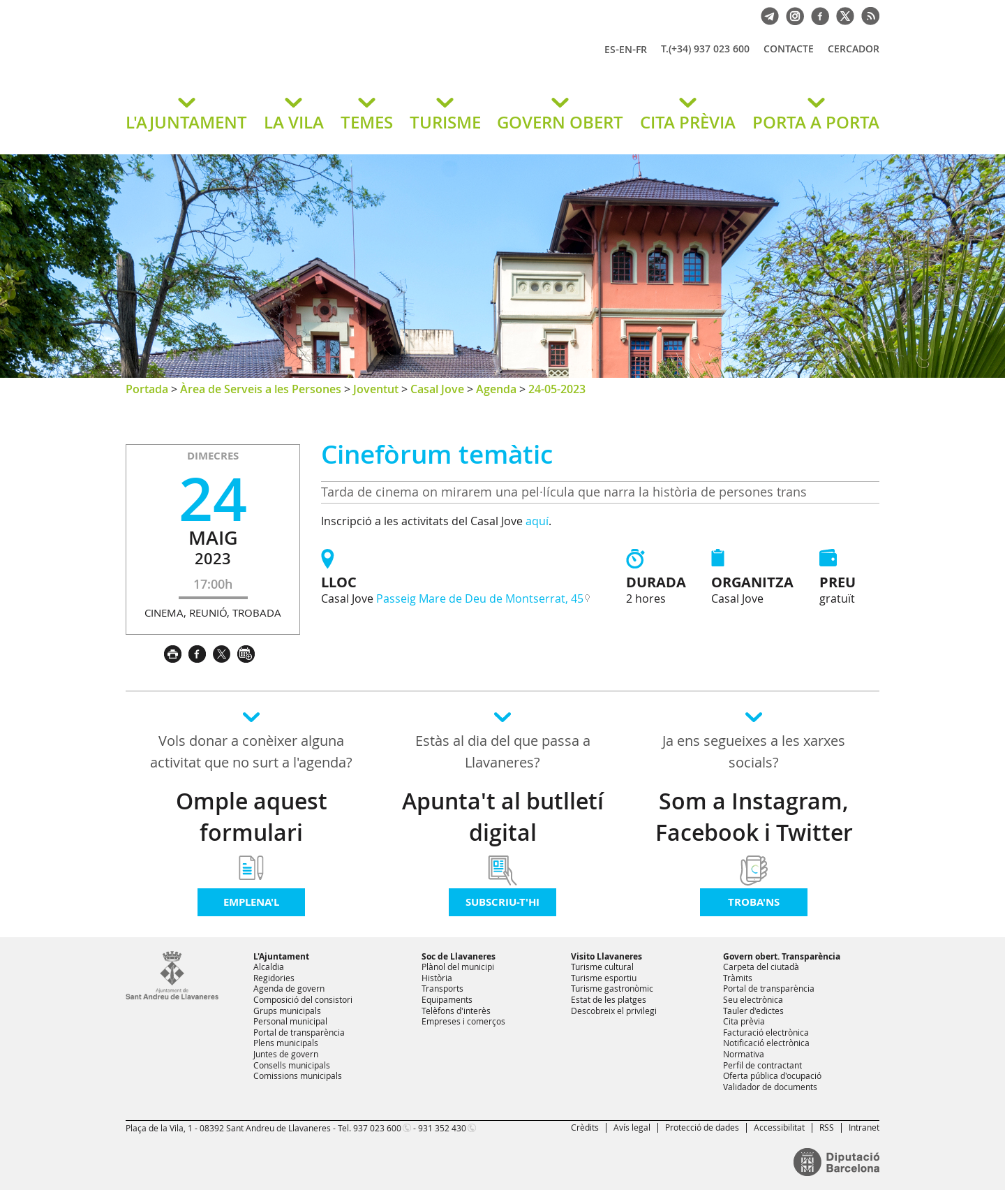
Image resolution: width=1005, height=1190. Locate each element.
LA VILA (294, 122)
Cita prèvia (744, 1021)
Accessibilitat (779, 1127)
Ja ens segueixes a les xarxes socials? (753, 751)
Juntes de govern (285, 1053)
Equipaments (447, 999)
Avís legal (631, 1127)
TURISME (445, 122)
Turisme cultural (602, 966)
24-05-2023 (557, 389)
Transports (442, 988)
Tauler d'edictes (753, 1010)
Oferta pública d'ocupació (772, 1075)
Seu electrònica (753, 999)
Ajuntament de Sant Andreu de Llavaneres (290, 62)
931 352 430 (442, 1127)
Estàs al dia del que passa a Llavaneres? (502, 751)
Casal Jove (437, 389)
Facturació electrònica (766, 1032)
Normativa (743, 1053)
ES (610, 49)
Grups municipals (287, 1010)
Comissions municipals (297, 1075)
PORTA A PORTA (815, 122)
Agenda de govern (289, 988)
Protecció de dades (702, 1127)
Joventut (376, 389)
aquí (537, 521)
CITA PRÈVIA (688, 122)
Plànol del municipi (458, 966)
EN (625, 49)
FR (641, 49)
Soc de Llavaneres (459, 956)
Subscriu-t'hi (502, 902)
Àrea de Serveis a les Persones (260, 389)
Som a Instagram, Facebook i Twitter (754, 817)
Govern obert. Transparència (781, 956)
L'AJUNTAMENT (186, 122)
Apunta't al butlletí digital (503, 817)
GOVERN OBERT (560, 122)
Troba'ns (754, 902)
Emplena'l (251, 902)
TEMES (367, 122)
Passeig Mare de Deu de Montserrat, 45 (479, 598)
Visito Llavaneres (606, 956)
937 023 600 (377, 1127)
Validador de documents (770, 1086)
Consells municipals (291, 1065)
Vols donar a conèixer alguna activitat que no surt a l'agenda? (251, 751)
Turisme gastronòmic (612, 988)
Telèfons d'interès (456, 1010)
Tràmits (737, 977)
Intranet (864, 1127)
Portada (147, 389)
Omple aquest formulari (251, 817)
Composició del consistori (302, 999)
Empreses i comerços (463, 1021)
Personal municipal (290, 1021)
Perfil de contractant (762, 1065)
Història (437, 977)
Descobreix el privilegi (614, 1010)
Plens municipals (285, 1042)
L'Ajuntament (281, 956)
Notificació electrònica (766, 1042)
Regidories (274, 977)
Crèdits (585, 1127)
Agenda (496, 389)
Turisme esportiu (603, 977)
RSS (826, 1127)
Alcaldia (268, 966)
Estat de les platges (608, 999)
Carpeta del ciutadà (761, 966)
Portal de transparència (299, 1032)
